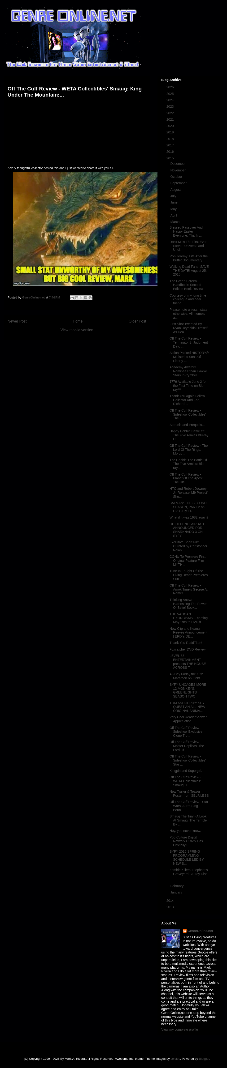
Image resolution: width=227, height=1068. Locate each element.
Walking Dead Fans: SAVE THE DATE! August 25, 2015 (189, 271)
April (174, 215)
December (178, 164)
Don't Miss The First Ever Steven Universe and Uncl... (188, 246)
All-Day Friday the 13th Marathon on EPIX (186, 676)
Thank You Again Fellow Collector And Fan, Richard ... (187, 400)
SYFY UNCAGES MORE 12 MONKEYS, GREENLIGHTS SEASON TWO (188, 690)
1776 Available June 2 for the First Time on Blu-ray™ (188, 385)
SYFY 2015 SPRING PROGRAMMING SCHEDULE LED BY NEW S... (187, 857)
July (173, 196)
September (178, 183)
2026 (170, 87)
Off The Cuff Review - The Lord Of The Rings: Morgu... (189, 449)
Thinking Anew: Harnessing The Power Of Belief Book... (188, 604)
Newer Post (17, 321)
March (175, 222)
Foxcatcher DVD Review (188, 649)
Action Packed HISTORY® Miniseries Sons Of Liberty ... (189, 357)
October (176, 177)
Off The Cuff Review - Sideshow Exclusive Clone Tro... (186, 732)
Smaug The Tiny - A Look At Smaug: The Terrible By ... (188, 820)
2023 (170, 106)
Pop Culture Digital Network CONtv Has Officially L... (186, 841)
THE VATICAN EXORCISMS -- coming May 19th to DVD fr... (189, 618)
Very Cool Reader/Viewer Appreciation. (188, 719)
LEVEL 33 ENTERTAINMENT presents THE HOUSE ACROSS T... (188, 661)
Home (78, 321)
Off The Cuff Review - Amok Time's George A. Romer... (189, 589)
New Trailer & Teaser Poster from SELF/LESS (189, 793)
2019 (170, 132)
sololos (175, 1058)
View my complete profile (179, 1029)
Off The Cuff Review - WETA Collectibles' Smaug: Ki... (185, 781)
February (177, 886)
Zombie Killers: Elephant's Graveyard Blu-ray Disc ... (189, 874)
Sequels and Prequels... (187, 425)
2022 (170, 113)
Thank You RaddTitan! (186, 643)
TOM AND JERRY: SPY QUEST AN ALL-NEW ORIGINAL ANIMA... (187, 707)
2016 (170, 151)
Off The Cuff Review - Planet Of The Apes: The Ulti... (186, 478)
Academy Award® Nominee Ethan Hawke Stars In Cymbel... (188, 371)
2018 (170, 139)
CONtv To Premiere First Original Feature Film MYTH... (187, 560)
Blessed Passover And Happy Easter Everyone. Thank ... (186, 231)
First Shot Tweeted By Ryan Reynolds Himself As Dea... (189, 328)
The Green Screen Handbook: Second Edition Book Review (186, 285)
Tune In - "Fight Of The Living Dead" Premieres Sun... (189, 575)
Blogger (204, 1058)
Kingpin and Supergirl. (186, 771)
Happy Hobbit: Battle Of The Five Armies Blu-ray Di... (189, 435)
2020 (170, 126)
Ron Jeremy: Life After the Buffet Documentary (189, 258)
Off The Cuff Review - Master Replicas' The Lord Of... (187, 746)
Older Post (137, 321)
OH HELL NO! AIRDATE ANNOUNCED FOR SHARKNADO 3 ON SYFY (187, 530)
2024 (170, 100)
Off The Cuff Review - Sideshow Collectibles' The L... (188, 414)
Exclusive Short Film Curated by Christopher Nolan (188, 546)
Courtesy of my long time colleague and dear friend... (188, 299)
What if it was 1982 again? (189, 517)
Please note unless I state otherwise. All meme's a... (188, 313)
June (174, 202)
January (176, 892)
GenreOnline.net (200, 931)
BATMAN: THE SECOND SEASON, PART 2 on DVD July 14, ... (188, 507)
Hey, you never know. (185, 831)
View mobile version (77, 330)
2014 (170, 900)
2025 (170, 94)
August (175, 189)
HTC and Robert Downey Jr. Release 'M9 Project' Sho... (189, 492)
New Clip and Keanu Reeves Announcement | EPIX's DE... (188, 632)
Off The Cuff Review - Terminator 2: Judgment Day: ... (189, 342)
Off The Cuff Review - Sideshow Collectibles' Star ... (188, 760)
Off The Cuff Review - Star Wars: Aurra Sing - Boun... (189, 806)
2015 (170, 158)
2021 (170, 119)
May (173, 209)
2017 (170, 145)
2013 (170, 907)
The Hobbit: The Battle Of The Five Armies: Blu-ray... (188, 464)
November (178, 170)
